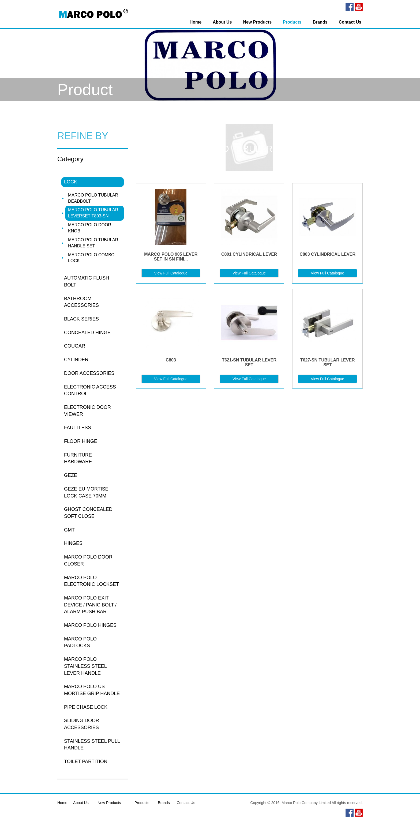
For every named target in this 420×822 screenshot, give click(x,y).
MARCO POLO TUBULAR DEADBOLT (93, 198)
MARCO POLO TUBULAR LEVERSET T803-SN (93, 213)
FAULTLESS (77, 427)
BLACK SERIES (81, 319)
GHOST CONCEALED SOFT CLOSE (88, 513)
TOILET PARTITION (85, 761)
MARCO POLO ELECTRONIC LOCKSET (91, 581)
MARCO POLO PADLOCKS (80, 642)
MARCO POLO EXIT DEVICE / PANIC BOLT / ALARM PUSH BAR (90, 604)
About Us (222, 22)
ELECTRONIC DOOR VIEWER (87, 411)
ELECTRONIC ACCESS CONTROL (90, 390)
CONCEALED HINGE (87, 332)
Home (195, 22)
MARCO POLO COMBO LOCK (91, 257)
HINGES (73, 543)
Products (292, 22)
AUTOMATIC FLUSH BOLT (86, 281)
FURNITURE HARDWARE (78, 458)
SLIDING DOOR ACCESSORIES (81, 724)
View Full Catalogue (171, 273)
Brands (320, 22)
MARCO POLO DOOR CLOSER (88, 560)
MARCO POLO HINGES (90, 625)
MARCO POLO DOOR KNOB (89, 228)
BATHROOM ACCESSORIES (81, 302)
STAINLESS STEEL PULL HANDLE (92, 744)
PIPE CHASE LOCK (85, 707)
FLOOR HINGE (80, 441)
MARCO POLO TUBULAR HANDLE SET (93, 242)
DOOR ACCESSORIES (89, 373)
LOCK (70, 181)
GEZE (70, 475)
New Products (257, 22)
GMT (69, 530)
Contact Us (350, 22)
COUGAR (74, 346)
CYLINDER (76, 359)
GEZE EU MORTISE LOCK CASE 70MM (86, 492)
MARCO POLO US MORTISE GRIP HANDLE (92, 690)
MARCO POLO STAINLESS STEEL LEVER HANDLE (85, 666)
